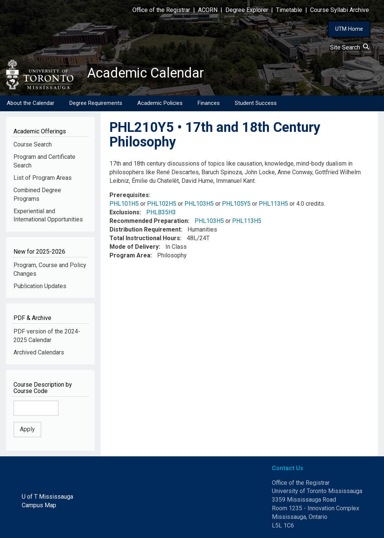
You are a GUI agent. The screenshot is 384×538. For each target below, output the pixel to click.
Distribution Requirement (145, 229)
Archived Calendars (39, 352)
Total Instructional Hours (145, 238)
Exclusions (125, 212)
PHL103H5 (199, 203)
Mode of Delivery (134, 246)
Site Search (349, 47)
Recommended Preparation (149, 220)
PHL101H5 (124, 203)
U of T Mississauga (47, 496)
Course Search (33, 144)
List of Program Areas (43, 177)
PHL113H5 (273, 203)
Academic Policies (160, 103)
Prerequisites (129, 195)
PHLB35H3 (161, 212)
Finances (209, 103)
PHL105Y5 (236, 203)
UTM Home (349, 28)
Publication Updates (40, 286)
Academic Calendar (145, 73)
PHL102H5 (161, 203)
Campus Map (39, 505)
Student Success (256, 103)
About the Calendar (30, 103)
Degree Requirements (95, 103)
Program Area (130, 255)
